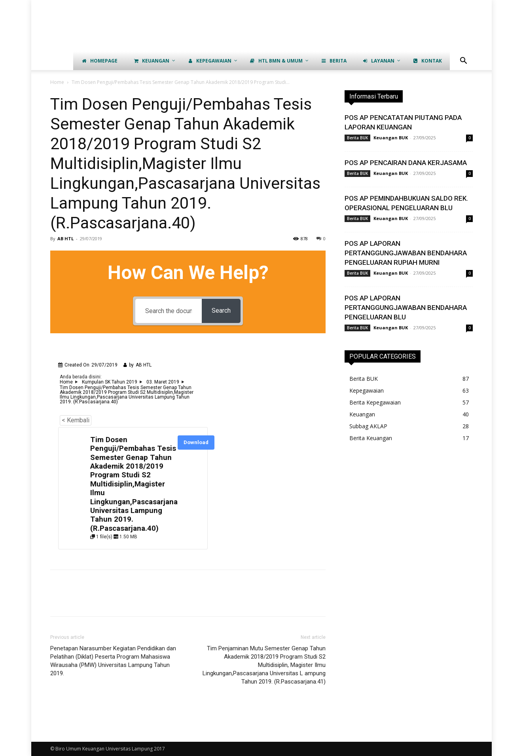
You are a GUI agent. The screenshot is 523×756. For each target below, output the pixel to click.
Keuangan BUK (390, 138)
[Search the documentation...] (168, 311)
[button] (463, 61)
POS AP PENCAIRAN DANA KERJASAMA (406, 163)
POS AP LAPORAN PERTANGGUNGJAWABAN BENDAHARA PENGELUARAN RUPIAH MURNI (406, 252)
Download (196, 442)
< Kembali (75, 420)
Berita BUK (357, 138)
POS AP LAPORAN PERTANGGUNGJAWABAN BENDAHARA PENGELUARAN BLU (406, 307)
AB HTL (65, 238)
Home (57, 82)
